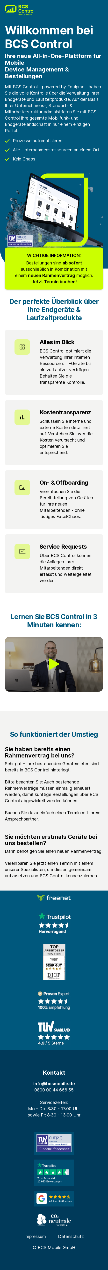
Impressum (35, 1236)
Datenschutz (71, 1236)
